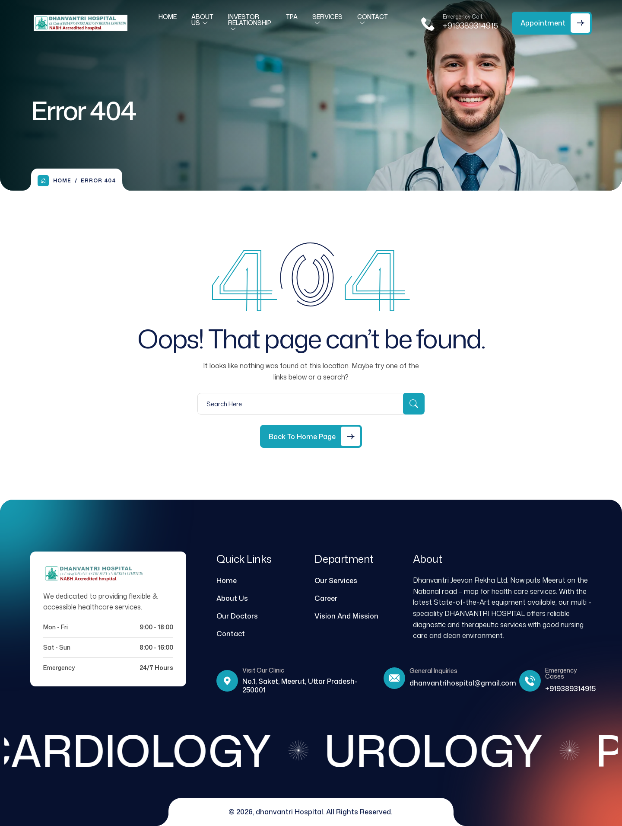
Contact (372, 20)
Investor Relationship (249, 23)
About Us (202, 23)
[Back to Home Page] (311, 436)
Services (327, 20)
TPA (292, 20)
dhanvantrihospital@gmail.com (462, 683)
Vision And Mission (346, 616)
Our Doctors (237, 616)
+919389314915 (470, 29)
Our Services (335, 580)
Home (168, 20)
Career (325, 598)
